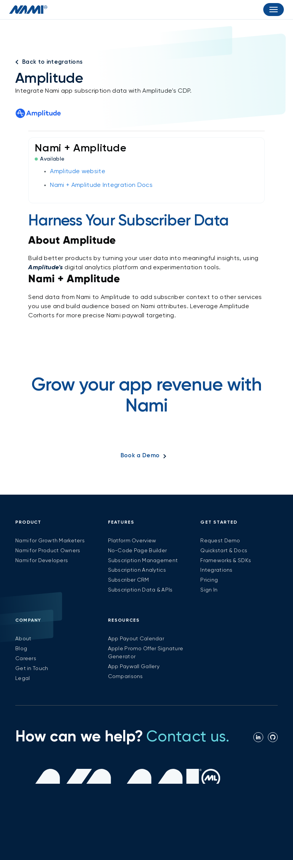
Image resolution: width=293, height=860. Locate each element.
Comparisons (125, 676)
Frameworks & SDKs (225, 560)
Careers (25, 658)
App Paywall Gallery (133, 666)
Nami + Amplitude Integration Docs (101, 185)
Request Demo (220, 540)
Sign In (208, 590)
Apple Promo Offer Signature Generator (146, 652)
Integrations (216, 570)
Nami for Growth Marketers (50, 540)
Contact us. (188, 737)
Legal (22, 678)
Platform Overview (132, 540)
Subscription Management (143, 560)
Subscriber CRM (128, 580)
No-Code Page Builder (137, 550)
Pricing (209, 580)
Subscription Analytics (137, 570)
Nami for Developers (41, 560)
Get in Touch (31, 668)
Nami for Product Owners (47, 550)
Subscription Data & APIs (140, 590)
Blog (21, 648)
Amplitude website (77, 172)
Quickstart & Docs (223, 550)
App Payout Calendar (136, 638)
